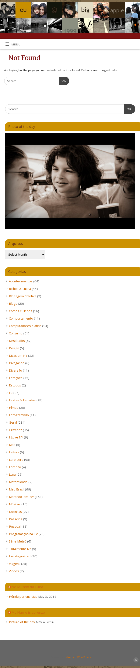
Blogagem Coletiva (22, 296)
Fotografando (19, 415)
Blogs (13, 303)
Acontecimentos (20, 281)
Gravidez (15, 430)
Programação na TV (23, 534)
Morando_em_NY (21, 497)
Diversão (15, 370)
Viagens (14, 563)
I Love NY (16, 437)
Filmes (13, 407)
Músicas (15, 504)
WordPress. (84, 657)
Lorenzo (15, 467)
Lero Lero (16, 459)
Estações (15, 378)
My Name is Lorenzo (28, 612)
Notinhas (15, 511)
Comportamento (21, 318)
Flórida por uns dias (23, 596)
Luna (12, 474)
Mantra (70, 657)
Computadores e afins (25, 326)
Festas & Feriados (22, 400)
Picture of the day (22, 622)
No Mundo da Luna (27, 586)
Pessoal (15, 526)
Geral (13, 422)
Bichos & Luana (20, 288)
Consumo (15, 333)
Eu (11, 392)
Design (14, 348)
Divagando (16, 363)
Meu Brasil (16, 489)
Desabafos (17, 340)
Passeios (15, 519)
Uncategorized (20, 556)
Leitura (14, 452)
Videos (14, 571)
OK (62, 80)
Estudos (15, 385)
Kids (12, 445)
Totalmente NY (20, 549)
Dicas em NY (18, 355)
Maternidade (18, 482)
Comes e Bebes (20, 311)
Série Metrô (17, 541)
